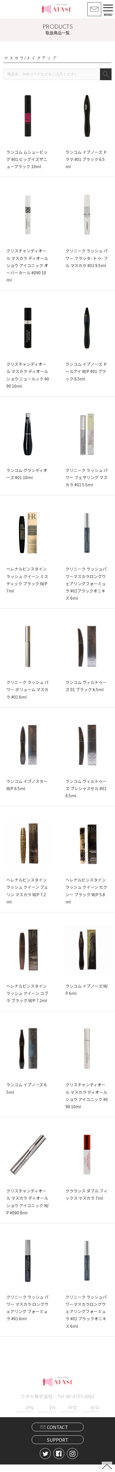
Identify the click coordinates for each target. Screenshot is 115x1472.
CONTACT (57, 1434)
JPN (28, 1414)
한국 (94, 1414)
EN (53, 1414)
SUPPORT (57, 1447)
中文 (73, 1414)
